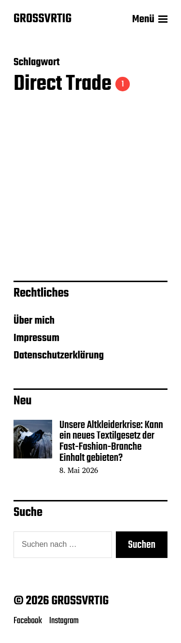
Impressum (36, 338)
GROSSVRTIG (42, 19)
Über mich (34, 321)
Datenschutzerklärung (59, 355)
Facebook (28, 621)
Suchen (141, 545)
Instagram (64, 621)
